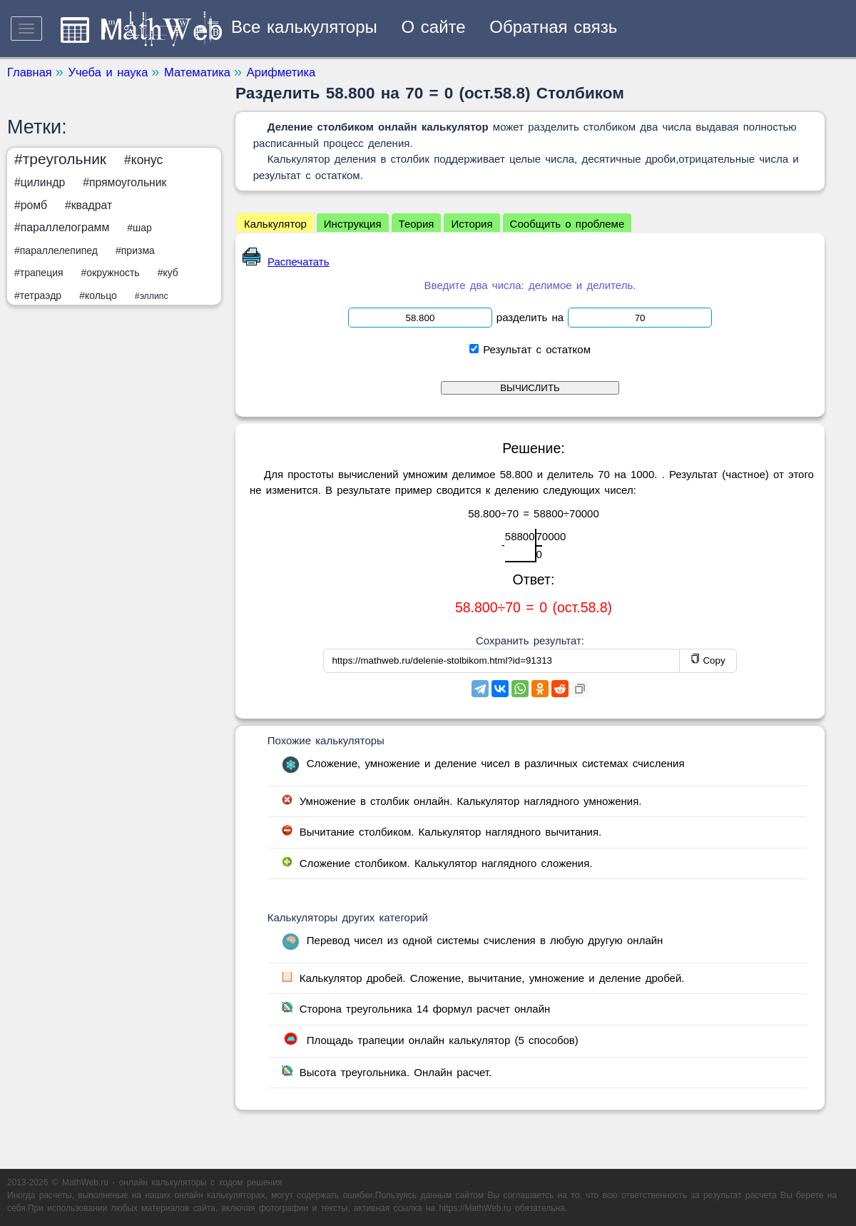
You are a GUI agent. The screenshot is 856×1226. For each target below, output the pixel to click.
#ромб (30, 205)
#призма (135, 250)
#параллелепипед (56, 250)
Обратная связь (553, 26)
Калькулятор (275, 224)
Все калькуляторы (304, 26)
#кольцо (98, 295)
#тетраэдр (37, 295)
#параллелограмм (61, 227)
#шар (139, 227)
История (471, 224)
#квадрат (88, 205)
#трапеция (38, 272)
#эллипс (151, 296)
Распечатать (286, 261)
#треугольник (60, 159)
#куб (168, 272)
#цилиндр (39, 182)
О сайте (434, 26)
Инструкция (353, 224)
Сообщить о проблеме (567, 224)
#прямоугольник (124, 182)
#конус (143, 160)
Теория (416, 224)
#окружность (110, 272)
